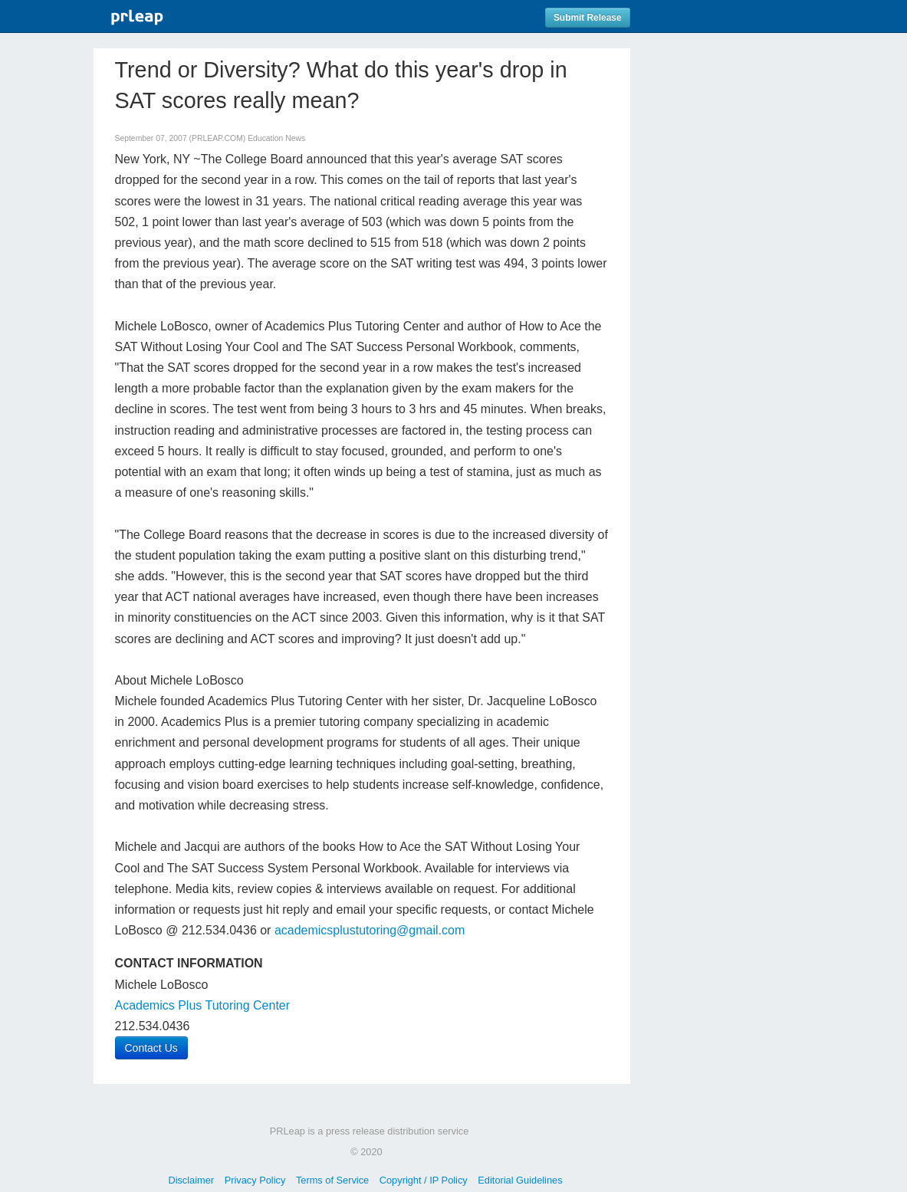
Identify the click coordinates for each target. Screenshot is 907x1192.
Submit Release (588, 17)
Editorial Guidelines (520, 1180)
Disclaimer (191, 1180)
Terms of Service (332, 1180)
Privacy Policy (255, 1180)
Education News (276, 138)
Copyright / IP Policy (424, 1180)
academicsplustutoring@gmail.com (369, 930)
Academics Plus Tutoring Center (203, 1005)
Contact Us (151, 1048)
